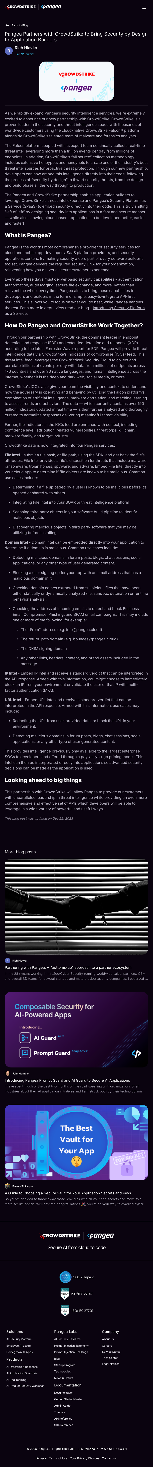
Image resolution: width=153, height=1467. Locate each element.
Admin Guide (62, 1405)
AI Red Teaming (16, 1379)
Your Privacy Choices (84, 1458)
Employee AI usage (18, 1345)
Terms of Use (58, 1458)
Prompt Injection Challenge (71, 1352)
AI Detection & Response (21, 1366)
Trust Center (110, 1357)
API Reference (63, 1418)
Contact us (109, 1458)
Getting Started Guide (68, 1399)
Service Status (111, 1351)
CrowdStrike (69, 337)
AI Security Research (67, 1339)
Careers (107, 1345)
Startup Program (64, 1365)
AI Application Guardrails (21, 1373)
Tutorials (59, 1412)
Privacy (41, 1458)
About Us (108, 1339)
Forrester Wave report (65, 348)
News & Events (63, 1378)
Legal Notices (110, 1363)
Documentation (63, 1392)
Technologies (62, 1371)
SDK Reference (63, 1425)
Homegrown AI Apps (19, 1352)
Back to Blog (16, 25)
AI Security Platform (18, 1339)
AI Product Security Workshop (25, 1385)
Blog (57, 1358)
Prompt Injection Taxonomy (71, 1345)
